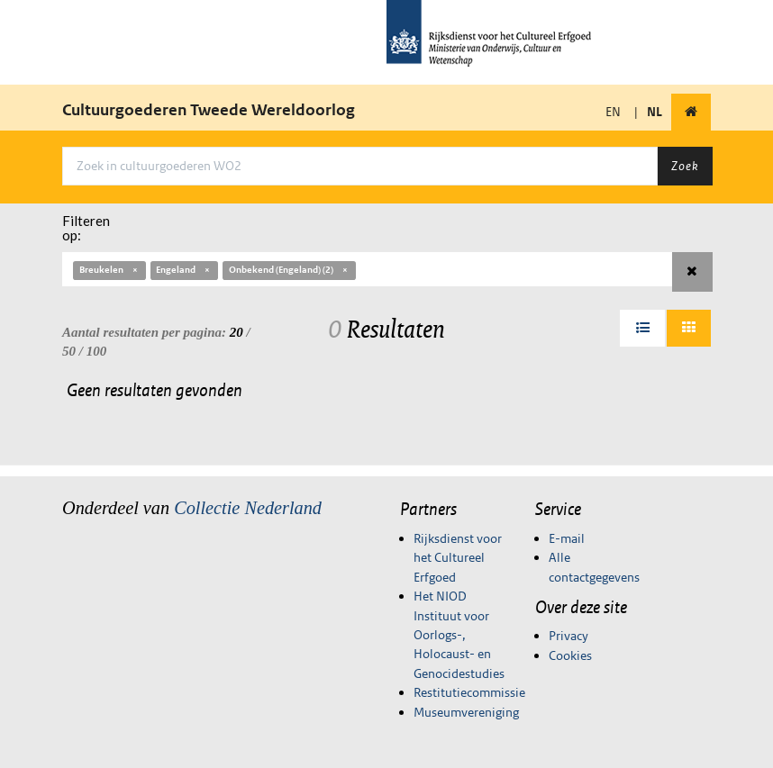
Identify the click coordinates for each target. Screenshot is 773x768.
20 (236, 332)
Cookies (570, 655)
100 (96, 351)
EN (613, 112)
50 (69, 351)
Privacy (568, 636)
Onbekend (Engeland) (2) (289, 269)
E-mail (567, 538)
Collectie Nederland (248, 508)
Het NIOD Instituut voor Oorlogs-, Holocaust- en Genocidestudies (459, 635)
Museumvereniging (466, 712)
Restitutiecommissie (469, 692)
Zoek (684, 166)
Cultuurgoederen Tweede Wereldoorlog (208, 110)
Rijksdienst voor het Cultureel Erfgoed (458, 557)
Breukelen (109, 269)
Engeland (184, 269)
